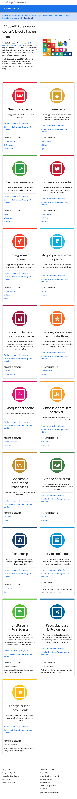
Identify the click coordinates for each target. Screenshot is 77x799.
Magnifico (7, 222)
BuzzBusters (8, 588)
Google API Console (46, 773)
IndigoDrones (46, 141)
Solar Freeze (8, 149)
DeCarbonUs (8, 517)
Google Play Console (46, 779)
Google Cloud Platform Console (49, 776)
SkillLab (44, 145)
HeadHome (45, 445)
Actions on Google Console (48, 786)
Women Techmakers (9, 782)
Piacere (7, 214)
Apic (43, 149)
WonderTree (8, 218)
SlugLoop (44, 520)
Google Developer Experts (10, 776)
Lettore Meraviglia (10, 442)
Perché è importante (11, 123)
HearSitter (7, 445)
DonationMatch (9, 141)
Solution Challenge (10, 8)
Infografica (24, 123)
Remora (44, 295)
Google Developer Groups (10, 773)
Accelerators (6, 779)
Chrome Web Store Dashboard (49, 792)
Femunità (44, 222)
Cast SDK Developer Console (49, 789)
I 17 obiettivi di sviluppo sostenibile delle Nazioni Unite (19, 31)
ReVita (43, 374)
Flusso (43, 291)
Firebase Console (45, 782)
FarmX (6, 520)
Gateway (7, 592)
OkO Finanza (8, 145)
